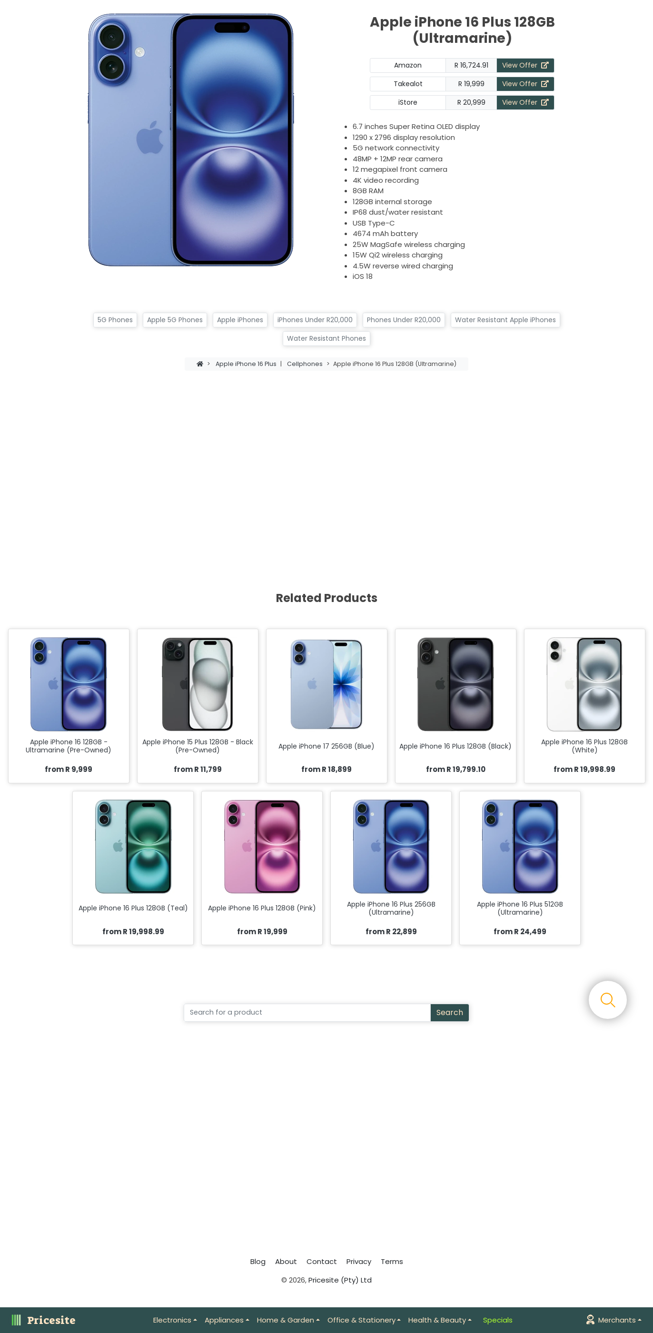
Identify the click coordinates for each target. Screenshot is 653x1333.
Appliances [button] (224, 1320)
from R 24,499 (520, 932)
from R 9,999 (68, 769)
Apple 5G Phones (175, 320)
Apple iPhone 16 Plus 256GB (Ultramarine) (391, 908)
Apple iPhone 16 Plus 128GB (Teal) (133, 908)
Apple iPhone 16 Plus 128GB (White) (584, 746)
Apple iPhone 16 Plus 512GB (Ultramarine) (520, 908)
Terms (392, 1261)
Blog (258, 1261)
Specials (498, 1320)
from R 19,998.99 (584, 769)
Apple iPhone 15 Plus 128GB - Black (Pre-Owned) (197, 746)
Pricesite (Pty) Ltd (340, 1280)
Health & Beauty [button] (437, 1320)
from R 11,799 (198, 769)
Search (449, 1012)
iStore (407, 102)
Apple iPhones (240, 320)
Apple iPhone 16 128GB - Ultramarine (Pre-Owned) (68, 746)
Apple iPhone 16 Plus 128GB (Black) (455, 746)
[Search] (307, 1013)
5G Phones (115, 320)
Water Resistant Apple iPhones (505, 320)
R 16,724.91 (471, 65)
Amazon (408, 65)
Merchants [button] (611, 1320)
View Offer (525, 65)
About (286, 1261)
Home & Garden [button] (285, 1320)
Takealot (408, 84)
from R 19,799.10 (455, 769)
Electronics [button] (172, 1320)
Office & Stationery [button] (361, 1320)
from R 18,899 (326, 769)
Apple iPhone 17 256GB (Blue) (326, 746)
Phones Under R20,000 (404, 320)
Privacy (358, 1261)
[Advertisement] (326, 460)
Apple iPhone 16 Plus (246, 364)
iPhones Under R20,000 (315, 320)
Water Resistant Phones (326, 338)
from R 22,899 (391, 932)
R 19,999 (471, 84)
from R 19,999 (262, 932)
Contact (322, 1261)
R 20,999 (471, 102)
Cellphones (305, 364)
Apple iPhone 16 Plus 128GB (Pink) (262, 908)
